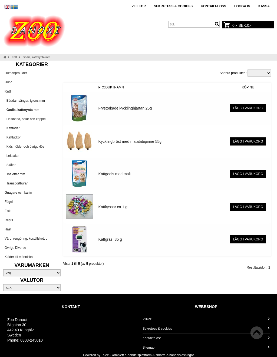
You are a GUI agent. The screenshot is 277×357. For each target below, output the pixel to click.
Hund (8, 82)
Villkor (138, 6)
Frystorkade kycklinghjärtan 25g (125, 108)
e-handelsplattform (138, 355)
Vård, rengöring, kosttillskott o (26, 238)
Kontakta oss (213, 6)
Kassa (264, 6)
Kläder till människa (19, 257)
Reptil (9, 220)
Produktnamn (111, 87)
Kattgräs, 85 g (110, 239)
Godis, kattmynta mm (36, 57)
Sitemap (206, 347)
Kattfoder (12, 128)
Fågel (9, 202)
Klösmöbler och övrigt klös (24, 146)
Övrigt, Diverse (15, 248)
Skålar (10, 165)
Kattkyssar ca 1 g (112, 207)
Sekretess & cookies (173, 6)
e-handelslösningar (180, 355)
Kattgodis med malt (114, 174)
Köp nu (248, 87)
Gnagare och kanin (18, 192)
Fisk (8, 211)
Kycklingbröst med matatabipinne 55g (129, 141)
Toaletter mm (15, 174)
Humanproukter (16, 73)
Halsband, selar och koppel (25, 119)
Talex (105, 355)
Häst (8, 229)
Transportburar (16, 183)
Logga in (242, 6)
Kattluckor (13, 137)
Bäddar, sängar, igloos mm (25, 101)
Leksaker (12, 156)
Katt (14, 57)
